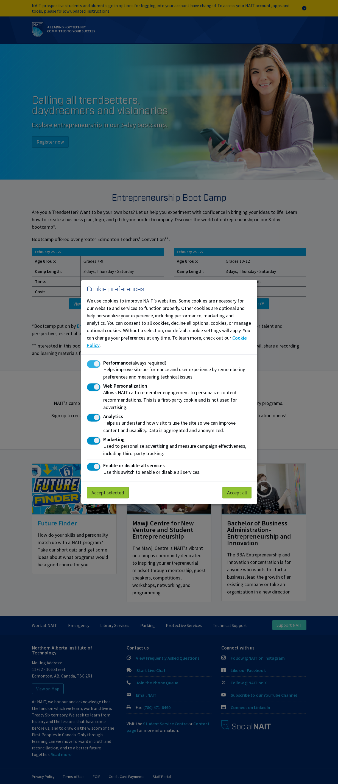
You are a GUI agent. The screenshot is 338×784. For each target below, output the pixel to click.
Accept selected (107, 492)
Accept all (237, 492)
